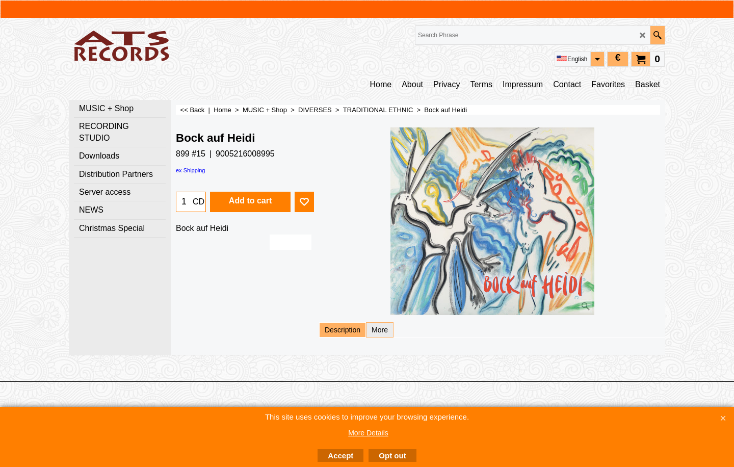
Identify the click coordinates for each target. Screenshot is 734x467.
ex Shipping (190, 170)
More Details (368, 433)
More (380, 330)
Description (342, 330)
